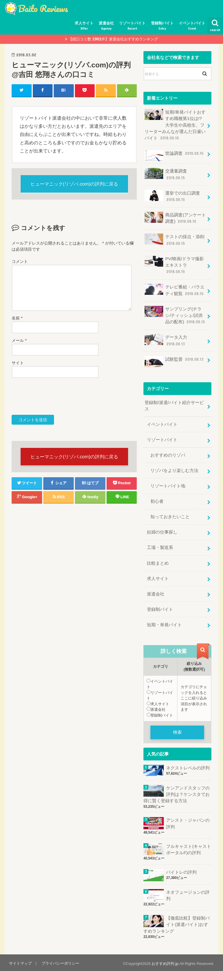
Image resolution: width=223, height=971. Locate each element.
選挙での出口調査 (172, 196)
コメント (20, 261)
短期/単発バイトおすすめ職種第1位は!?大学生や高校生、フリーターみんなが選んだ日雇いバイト (175, 125)
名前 (17, 318)
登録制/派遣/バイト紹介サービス (174, 404)
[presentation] (56, 396)
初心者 (156, 500)
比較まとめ (158, 562)
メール (19, 340)
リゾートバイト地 (167, 485)
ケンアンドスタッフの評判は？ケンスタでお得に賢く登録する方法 (176, 793)
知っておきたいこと (170, 516)
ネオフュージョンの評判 (187, 894)
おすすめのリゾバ (167, 454)
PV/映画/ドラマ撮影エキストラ (174, 264)
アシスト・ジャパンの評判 (187, 822)
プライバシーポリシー (60, 962)
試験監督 (174, 360)
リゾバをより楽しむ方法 (174, 469)
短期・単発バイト (164, 623)
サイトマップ (20, 962)
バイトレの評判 (181, 870)
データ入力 (166, 339)
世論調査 (174, 155)
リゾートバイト (132, 26)
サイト (18, 363)
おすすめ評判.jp (165, 962)
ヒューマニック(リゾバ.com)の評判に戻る (74, 183)
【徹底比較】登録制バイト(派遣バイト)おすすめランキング (176, 923)
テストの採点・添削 (174, 239)
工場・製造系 (160, 546)
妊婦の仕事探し (162, 531)
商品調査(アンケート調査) (175, 217)
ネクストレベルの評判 (187, 766)
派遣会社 (106, 26)
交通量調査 (166, 174)
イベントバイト (192, 26)
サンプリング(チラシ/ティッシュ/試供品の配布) (175, 314)
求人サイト (84, 26)
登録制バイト (162, 26)
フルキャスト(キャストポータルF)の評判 (188, 848)
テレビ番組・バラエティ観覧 (174, 289)
